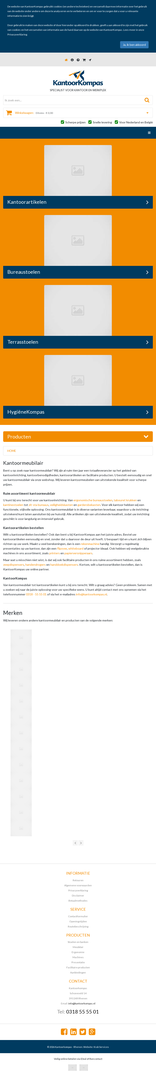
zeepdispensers (13, 564)
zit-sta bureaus (39, 505)
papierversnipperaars (78, 553)
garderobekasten (89, 505)
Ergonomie (78, 952)
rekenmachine (90, 544)
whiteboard (75, 548)
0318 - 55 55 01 (36, 594)
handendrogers (35, 564)
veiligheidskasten (61, 505)
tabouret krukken (125, 500)
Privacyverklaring (17, 34)
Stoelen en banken (78, 942)
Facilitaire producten (78, 967)
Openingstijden (78, 921)
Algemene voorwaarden (78, 885)
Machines (78, 957)
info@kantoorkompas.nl (91, 594)
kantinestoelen (13, 505)
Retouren (78, 880)
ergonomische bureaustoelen (93, 500)
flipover (62, 548)
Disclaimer (78, 895)
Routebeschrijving (78, 926)
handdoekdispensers (64, 564)
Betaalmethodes (78, 900)
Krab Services (101, 1047)
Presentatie (78, 962)
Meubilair (78, 947)
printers (54, 553)
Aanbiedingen (78, 972)
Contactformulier (78, 916)
